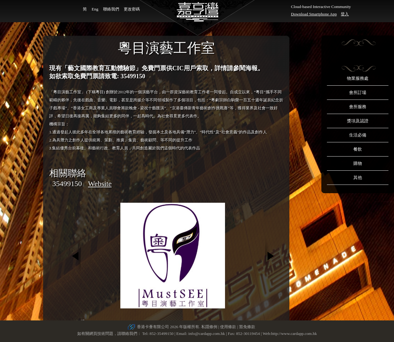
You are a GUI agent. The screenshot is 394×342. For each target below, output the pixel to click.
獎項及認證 (357, 121)
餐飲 (357, 149)
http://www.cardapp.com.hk (294, 333)
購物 (357, 163)
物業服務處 (357, 78)
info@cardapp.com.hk (207, 333)
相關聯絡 (67, 173)
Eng (95, 9)
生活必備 (357, 135)
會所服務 (357, 106)
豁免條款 (247, 326)
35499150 (67, 184)
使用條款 (228, 326)
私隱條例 (209, 326)
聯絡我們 (111, 9)
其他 (357, 177)
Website (100, 184)
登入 (345, 14)
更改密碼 (132, 9)
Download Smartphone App (314, 14)
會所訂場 (357, 92)
